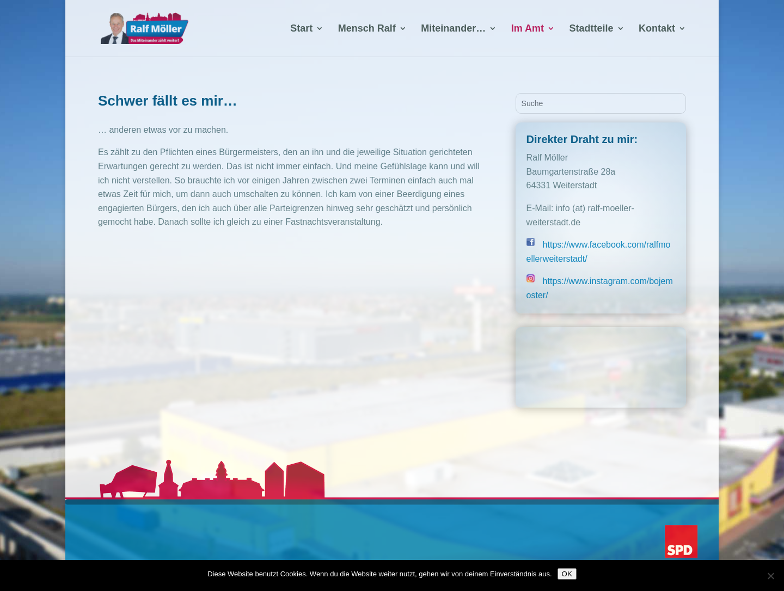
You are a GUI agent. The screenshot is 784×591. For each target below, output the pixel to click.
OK (567, 574)
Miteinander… (453, 29)
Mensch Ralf (367, 29)
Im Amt (527, 29)
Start (301, 29)
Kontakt (657, 29)
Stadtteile (591, 29)
